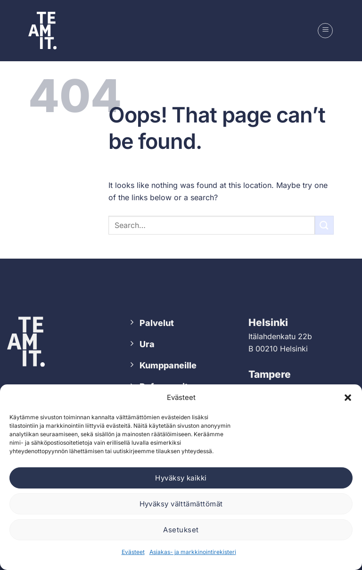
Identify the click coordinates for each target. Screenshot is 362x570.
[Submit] (324, 225)
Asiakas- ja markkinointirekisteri (192, 551)
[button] (348, 397)
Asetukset (180, 529)
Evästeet (133, 551)
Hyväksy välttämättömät (181, 503)
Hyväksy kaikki (180, 477)
